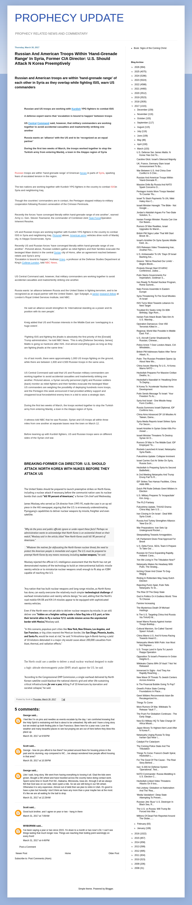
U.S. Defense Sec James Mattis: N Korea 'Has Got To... (154, 153)
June (140, 135)
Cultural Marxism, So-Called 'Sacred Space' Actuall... (154, 630)
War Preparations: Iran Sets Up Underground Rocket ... (152, 529)
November (142, 114)
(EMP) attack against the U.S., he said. (84, 667)
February (142, 824)
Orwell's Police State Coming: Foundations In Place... (151, 689)
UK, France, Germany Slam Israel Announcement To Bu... (153, 164)
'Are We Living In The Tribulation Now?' (156, 560)
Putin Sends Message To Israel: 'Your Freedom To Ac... (155, 395)
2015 (137, 838)
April (139, 144)
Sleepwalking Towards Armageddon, (154, 534)
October (141, 118)
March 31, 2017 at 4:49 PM (36, 840)
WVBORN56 (29, 826)
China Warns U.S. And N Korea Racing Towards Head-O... (156, 637)
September (143, 122)
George (27, 715)
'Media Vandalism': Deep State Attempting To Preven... (152, 796)
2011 (137, 855)
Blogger (109, 888)
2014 (137, 842)
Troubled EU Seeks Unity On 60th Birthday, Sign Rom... (153, 311)
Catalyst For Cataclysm (148, 741)
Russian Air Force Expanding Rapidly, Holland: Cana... (155, 554)
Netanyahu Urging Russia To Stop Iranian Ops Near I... (153, 736)
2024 (137, 76)
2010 (137, 859)
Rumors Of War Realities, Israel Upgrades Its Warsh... (152, 227)
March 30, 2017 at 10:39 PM (37, 760)
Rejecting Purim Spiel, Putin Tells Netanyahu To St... (153, 586)
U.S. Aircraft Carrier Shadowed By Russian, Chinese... (153, 339)
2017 (137, 106)
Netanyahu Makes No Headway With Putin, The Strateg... (155, 565)
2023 (137, 80)
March (140, 148)
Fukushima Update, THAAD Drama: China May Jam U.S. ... (154, 508)
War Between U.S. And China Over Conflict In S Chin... (154, 172)
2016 (137, 833)
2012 (137, 851)
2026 (137, 67)
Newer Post (21, 853)
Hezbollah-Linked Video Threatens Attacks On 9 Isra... (154, 782)
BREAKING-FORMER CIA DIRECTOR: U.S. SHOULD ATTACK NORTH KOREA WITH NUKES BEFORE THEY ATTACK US (66, 469)
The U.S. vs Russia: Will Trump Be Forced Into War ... (154, 810)
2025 (137, 71)
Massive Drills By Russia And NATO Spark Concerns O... (154, 186)
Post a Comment (27, 847)
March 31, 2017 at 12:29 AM (37, 797)
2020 (137, 93)
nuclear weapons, (88, 554)
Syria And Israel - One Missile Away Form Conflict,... (154, 402)
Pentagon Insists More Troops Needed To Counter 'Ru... (155, 192)
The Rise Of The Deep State (150, 592)
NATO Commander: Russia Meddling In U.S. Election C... (156, 775)
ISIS (113, 186)
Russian (19, 173)
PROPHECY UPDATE (69, 18)
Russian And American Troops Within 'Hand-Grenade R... (155, 179)
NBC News (51, 262)
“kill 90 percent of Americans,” (58, 496)
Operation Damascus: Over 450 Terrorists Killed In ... (152, 325)
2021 (137, 88)
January (141, 828)
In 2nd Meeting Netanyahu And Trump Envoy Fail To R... (155, 476)
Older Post (114, 853)
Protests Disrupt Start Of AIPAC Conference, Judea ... (152, 269)
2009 (137, 864)
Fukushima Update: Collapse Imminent (156, 456)
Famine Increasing (146, 603)
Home (68, 853)
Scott (26, 746)
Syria (101, 173)
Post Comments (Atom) (39, 858)
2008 (137, 868)
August (141, 127)
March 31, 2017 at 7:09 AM (36, 816)
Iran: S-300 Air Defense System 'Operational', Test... (152, 768)
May (139, 140)
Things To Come (145, 702)
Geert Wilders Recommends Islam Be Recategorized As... (155, 697)
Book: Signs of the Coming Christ (150, 48)
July (139, 131)
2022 (137, 84)
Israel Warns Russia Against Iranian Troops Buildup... (154, 623)
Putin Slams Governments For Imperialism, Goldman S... (151, 276)
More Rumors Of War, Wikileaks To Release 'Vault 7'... (154, 708)
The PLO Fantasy (145, 502)
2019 (137, 97)
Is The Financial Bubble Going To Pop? (156, 684)
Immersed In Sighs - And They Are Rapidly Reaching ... (153, 671)
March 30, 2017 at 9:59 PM (36, 736)
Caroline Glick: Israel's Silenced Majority (156, 159)
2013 (137, 846)
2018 (137, 101)
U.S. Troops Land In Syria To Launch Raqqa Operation (155, 650)
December (142, 109)
